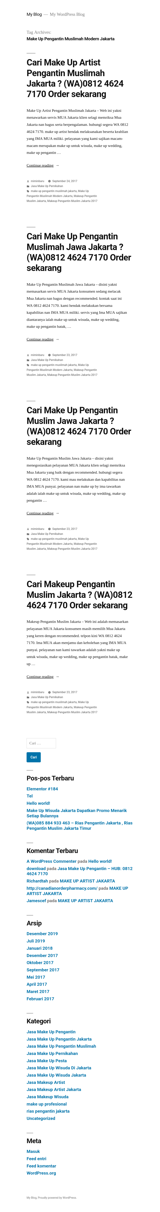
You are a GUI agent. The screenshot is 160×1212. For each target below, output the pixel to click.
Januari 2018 (40, 948)
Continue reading (43, 165)
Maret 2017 (38, 991)
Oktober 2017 (40, 962)
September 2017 (43, 969)
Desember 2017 (42, 955)
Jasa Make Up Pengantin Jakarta (59, 1039)
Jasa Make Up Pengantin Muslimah (61, 1046)
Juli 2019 (36, 941)
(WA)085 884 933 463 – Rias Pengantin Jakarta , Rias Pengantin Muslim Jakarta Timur (80, 825)
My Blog (34, 14)
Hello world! (38, 803)
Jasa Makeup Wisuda (47, 1096)
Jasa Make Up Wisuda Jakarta (56, 1075)
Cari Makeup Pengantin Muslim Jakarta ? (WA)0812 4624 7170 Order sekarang (79, 594)
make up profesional (47, 1104)
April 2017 (37, 984)
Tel (30, 796)
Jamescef (36, 900)
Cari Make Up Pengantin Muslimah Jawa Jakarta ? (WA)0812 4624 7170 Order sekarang (79, 252)
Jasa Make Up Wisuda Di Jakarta (59, 1067)
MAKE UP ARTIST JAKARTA (87, 881)
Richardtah (37, 881)
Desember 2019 (42, 933)
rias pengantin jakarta (48, 1111)
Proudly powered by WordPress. (57, 1197)
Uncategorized (41, 1118)
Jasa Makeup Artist (46, 1082)
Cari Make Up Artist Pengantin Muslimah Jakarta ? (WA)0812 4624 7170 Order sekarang (75, 78)
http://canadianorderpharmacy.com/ (62, 888)
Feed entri (36, 1158)
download (36, 868)
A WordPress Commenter (52, 861)
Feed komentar (41, 1166)
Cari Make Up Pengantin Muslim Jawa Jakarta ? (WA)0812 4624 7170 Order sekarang (79, 426)
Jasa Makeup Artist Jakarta (54, 1089)
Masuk (33, 1151)
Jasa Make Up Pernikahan (47, 186)
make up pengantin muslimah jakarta (54, 191)
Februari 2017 (40, 998)
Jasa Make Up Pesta (47, 1060)
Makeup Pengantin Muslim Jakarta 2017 (72, 201)
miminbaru (37, 181)
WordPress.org (41, 1173)
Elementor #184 (42, 788)
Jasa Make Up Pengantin (51, 1031)
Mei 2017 (36, 977)
